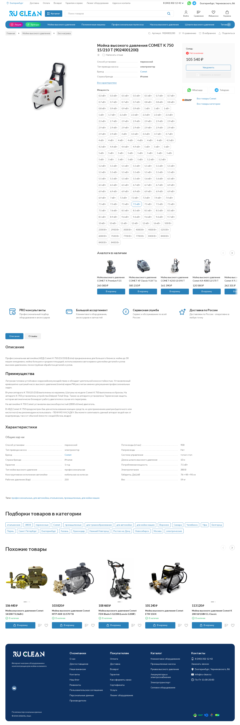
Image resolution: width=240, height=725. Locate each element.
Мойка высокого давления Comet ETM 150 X (164, 612)
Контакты (75, 674)
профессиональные (21, 497)
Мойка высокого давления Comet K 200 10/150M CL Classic (212, 612)
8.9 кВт (113, 216)
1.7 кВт (112, 114)
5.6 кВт (148, 178)
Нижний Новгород (99, 531)
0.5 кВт (125, 95)
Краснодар (79, 531)
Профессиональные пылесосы (128, 24)
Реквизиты (75, 685)
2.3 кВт (135, 114)
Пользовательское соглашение (86, 690)
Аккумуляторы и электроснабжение (161, 675)
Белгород (217, 524)
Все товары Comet (206, 98)
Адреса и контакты (121, 3)
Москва (157, 531)
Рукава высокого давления (165, 669)
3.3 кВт (135, 134)
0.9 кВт (113, 108)
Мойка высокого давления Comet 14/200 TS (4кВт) (24, 612)
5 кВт (147, 146)
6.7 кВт (136, 185)
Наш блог (74, 679)
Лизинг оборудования (97, 3)
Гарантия (114, 674)
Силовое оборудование (163, 687)
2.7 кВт (113, 121)
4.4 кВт (113, 146)
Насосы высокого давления (164, 24)
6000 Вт (103, 236)
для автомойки (41, 497)
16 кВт (157, 223)
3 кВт (124, 134)
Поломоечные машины (93, 24)
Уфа (204, 524)
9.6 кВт (125, 216)
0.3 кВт (102, 95)
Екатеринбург (49, 531)
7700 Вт (127, 236)
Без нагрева (64, 33)
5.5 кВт (113, 165)
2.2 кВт (123, 114)
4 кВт (101, 140)
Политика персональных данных (27, 712)
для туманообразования (99, 524)
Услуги (113, 690)
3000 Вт (127, 229)
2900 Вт (115, 229)
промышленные (72, 497)
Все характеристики (107, 82)
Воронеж (164, 524)
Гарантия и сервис (74, 3)
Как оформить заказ (120, 679)
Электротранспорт (160, 682)
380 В (28, 524)
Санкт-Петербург (28, 531)
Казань (64, 531)
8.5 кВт (125, 210)
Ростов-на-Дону (121, 531)
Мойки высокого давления (61, 24)
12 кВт (135, 223)
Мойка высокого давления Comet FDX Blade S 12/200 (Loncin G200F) (118, 612)
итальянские (56, 497)
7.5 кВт (102, 204)
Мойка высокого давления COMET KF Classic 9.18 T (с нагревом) (143, 280)
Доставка (34, 3)
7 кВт (113, 197)
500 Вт (168, 223)
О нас (72, 658)
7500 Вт (115, 236)
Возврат (58, 3)
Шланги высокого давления (199, 24)
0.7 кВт (159, 95)
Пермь (10, 531)
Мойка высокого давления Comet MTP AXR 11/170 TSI (71, 612)
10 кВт (102, 223)
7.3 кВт (123, 197)
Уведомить (208, 67)
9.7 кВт (171, 216)
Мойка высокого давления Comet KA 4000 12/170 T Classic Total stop (206, 280)
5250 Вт (165, 229)
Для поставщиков (79, 663)
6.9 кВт (171, 185)
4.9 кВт (136, 146)
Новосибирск (142, 531)
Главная (11, 33)
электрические (174, 531)
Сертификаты (117, 685)
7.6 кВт (113, 210)
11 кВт (124, 223)
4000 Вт (140, 229)
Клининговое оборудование (165, 658)
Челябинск (192, 524)
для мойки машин (91, 497)
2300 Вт (103, 229)
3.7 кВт (157, 134)
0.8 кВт (148, 102)
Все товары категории (208, 103)
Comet (143, 71)
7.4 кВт (157, 197)
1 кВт (147, 108)
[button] (229, 24)
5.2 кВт (150, 159)
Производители (78, 700)
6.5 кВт (171, 178)
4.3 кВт (170, 140)
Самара (178, 524)
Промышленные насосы (163, 663)
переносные (42, 524)
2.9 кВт (125, 121)
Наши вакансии (78, 669)
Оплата (46, 3)
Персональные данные (82, 695)
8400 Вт (152, 236)
